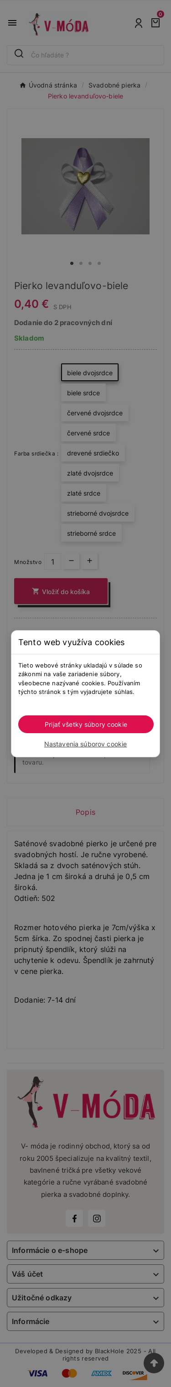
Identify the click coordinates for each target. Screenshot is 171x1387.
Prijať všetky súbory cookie (86, 724)
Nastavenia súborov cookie (85, 744)
